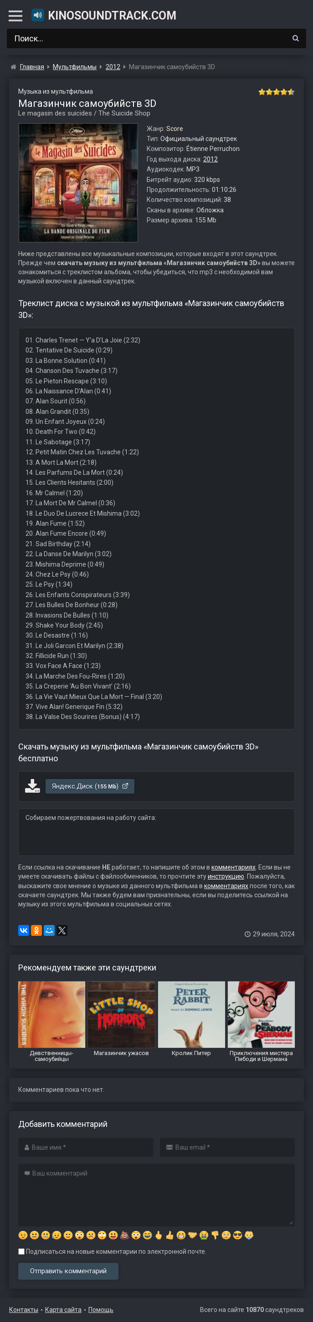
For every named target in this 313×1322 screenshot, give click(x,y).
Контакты (23, 1309)
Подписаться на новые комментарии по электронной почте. (112, 1251)
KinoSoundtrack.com (103, 15)
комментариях (233, 867)
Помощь (100, 1309)
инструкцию (226, 876)
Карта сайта (63, 1309)
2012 (210, 159)
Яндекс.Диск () (90, 786)
